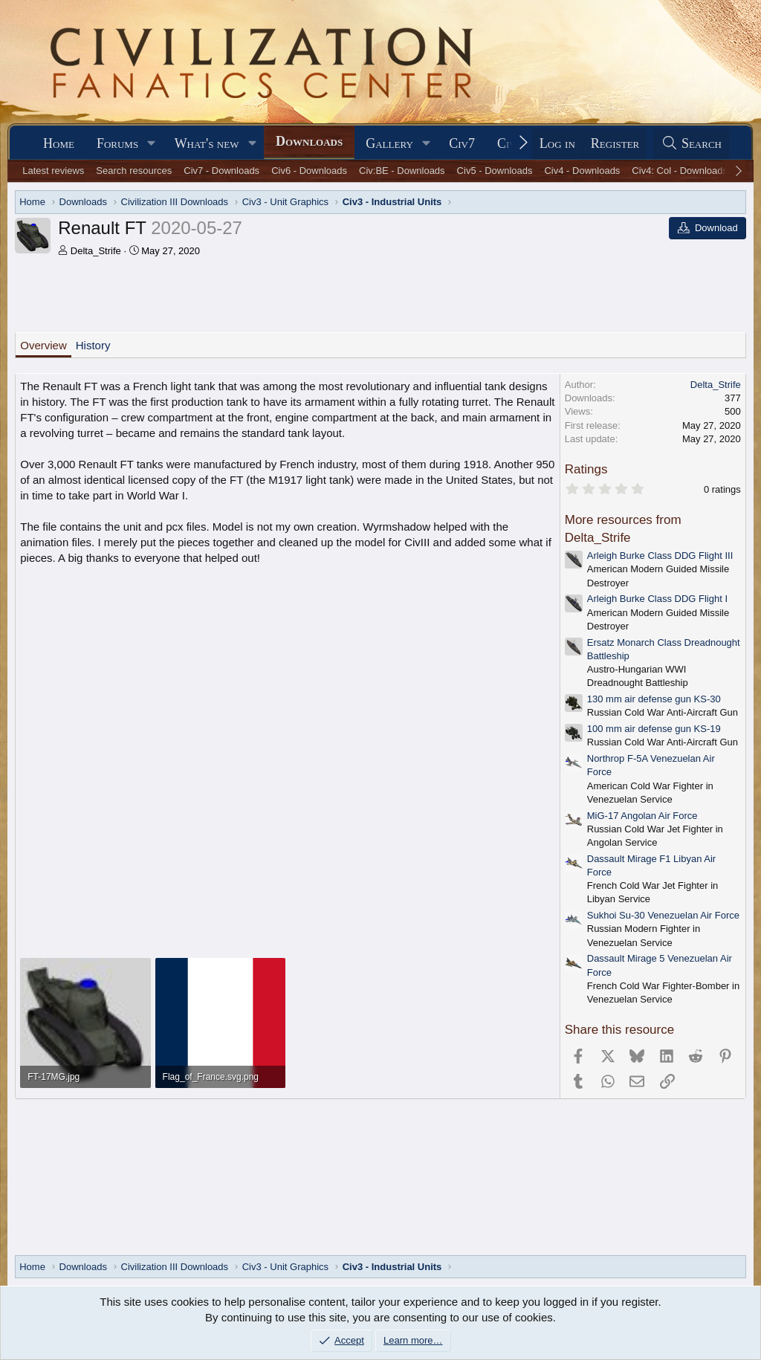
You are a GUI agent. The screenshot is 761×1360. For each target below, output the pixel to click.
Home (58, 143)
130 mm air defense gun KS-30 (654, 699)
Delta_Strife (96, 250)
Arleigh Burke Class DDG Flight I (657, 598)
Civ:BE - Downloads (402, 170)
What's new (207, 143)
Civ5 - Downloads (495, 170)
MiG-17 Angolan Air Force (642, 815)
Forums (117, 143)
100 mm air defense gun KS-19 (654, 728)
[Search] (691, 144)
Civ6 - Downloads (309, 170)
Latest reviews (53, 170)
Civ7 (462, 143)
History (93, 345)
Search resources (134, 170)
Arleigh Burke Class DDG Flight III (660, 555)
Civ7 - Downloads (221, 170)
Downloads (309, 141)
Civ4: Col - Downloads (680, 170)
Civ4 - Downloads (582, 170)
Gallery (389, 143)
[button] (151, 144)
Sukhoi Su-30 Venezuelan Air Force (663, 915)
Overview (43, 345)
